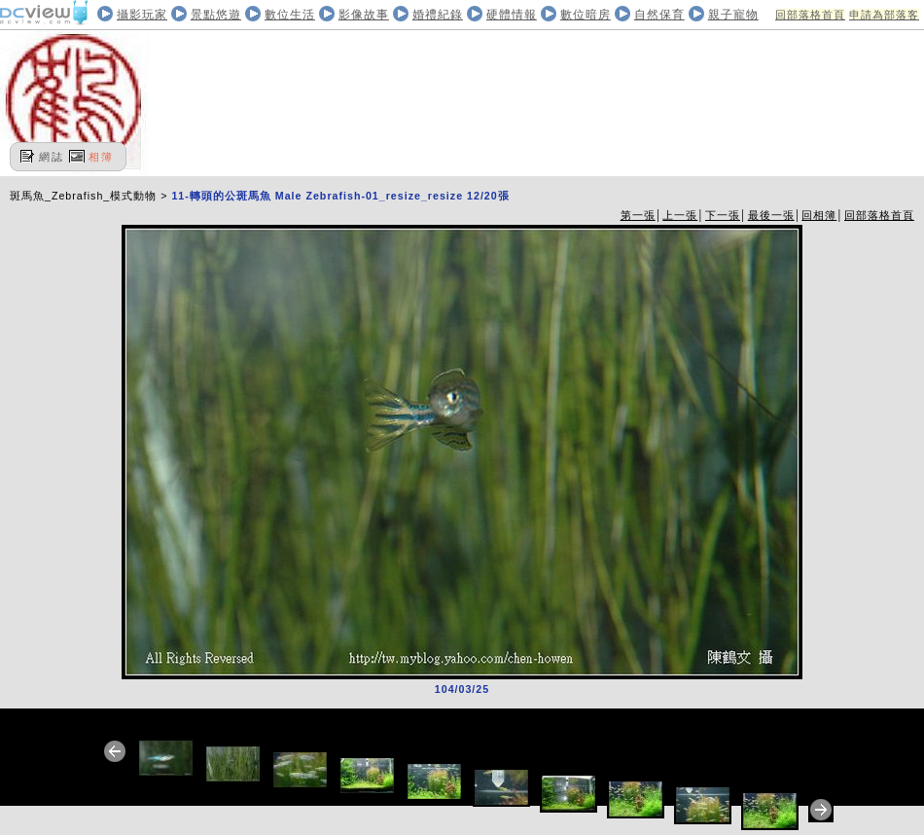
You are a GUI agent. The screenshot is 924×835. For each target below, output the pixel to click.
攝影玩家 (142, 14)
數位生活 (290, 14)
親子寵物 (733, 14)
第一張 (638, 215)
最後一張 (771, 215)
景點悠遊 (216, 14)
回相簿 (818, 215)
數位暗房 (585, 14)
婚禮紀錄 (437, 14)
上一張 (679, 215)
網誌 (51, 157)
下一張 (722, 215)
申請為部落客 (884, 14)
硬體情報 (511, 14)
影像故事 (363, 14)
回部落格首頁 (810, 14)
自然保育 (659, 14)
